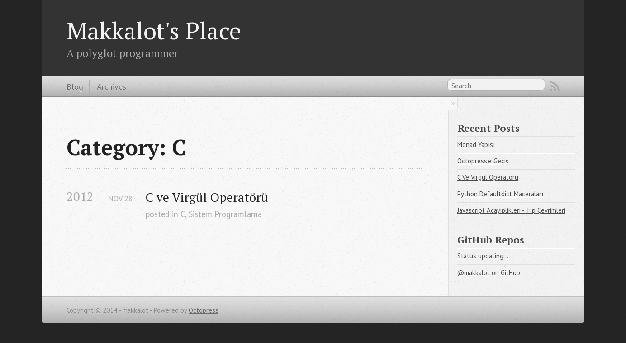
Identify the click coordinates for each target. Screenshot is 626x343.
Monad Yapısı (476, 144)
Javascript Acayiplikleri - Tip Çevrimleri (511, 210)
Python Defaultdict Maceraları (500, 194)
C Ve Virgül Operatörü (487, 177)
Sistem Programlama (225, 214)
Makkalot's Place (153, 30)
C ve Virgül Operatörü (207, 197)
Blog (74, 86)
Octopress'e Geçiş (482, 161)
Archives (111, 86)
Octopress (203, 310)
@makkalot (473, 272)
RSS (555, 86)
